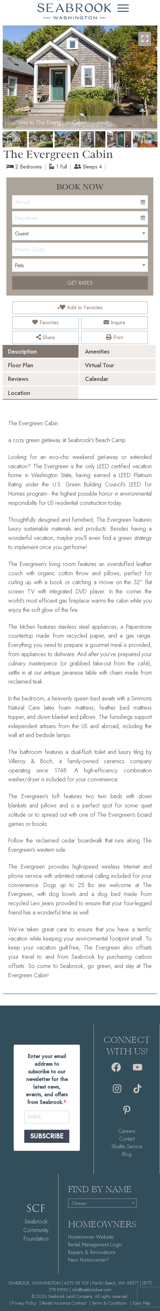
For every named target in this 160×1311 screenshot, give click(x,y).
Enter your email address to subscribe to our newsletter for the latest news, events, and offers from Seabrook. (47, 1079)
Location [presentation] (19, 393)
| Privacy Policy (23, 1303)
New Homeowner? (88, 1260)
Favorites (45, 322)
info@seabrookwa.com (91, 1289)
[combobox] (102, 1203)
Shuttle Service (126, 1146)
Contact (127, 1139)
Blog (127, 1154)
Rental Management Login (95, 1244)
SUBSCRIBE (47, 1136)
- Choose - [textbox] (79, 1203)
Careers (126, 1131)
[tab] (40, 351)
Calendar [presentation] (96, 379)
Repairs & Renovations (92, 1252)
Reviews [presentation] (18, 379)
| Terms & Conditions (108, 1303)
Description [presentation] (22, 351)
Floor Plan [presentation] (20, 365)
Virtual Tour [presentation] (99, 365)
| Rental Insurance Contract (63, 1303)
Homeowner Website (91, 1237)
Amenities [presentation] (97, 351)
